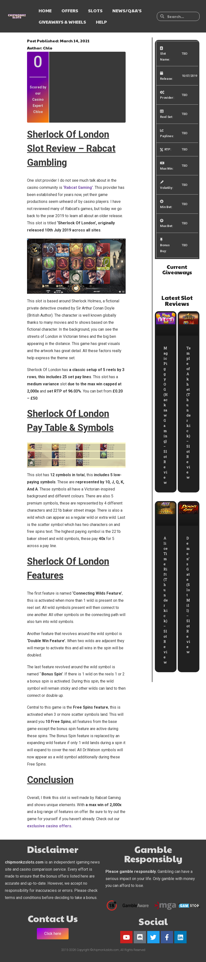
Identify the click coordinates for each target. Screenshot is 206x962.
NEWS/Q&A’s (127, 10)
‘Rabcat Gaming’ (78, 187)
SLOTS (95, 10)
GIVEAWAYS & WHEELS (62, 22)
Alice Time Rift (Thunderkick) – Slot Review (165, 600)
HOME (45, 10)
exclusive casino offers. (49, 826)
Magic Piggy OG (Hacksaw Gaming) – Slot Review (165, 415)
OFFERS (69, 10)
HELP (101, 22)
